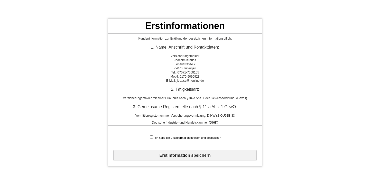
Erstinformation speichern (185, 155)
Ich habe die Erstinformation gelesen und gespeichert (185, 137)
